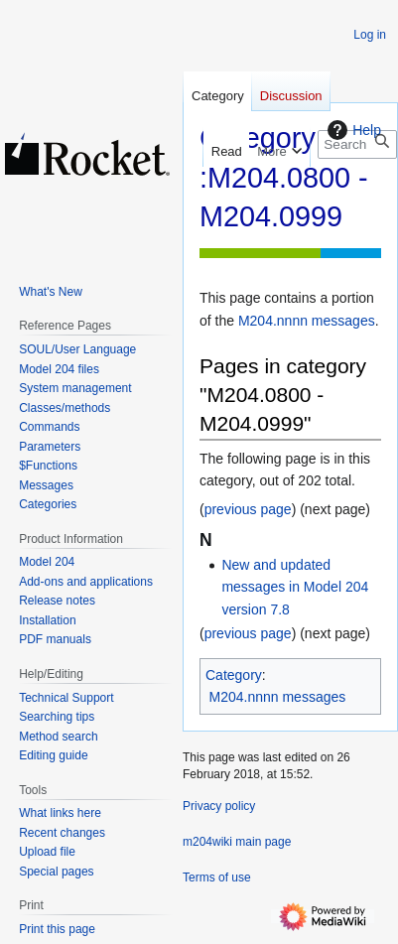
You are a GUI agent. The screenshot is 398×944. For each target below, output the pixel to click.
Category (233, 675)
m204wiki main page (237, 842)
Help (352, 130)
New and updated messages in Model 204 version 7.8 (294, 587)
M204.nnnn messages (306, 321)
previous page (248, 509)
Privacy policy (219, 806)
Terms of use (217, 877)
